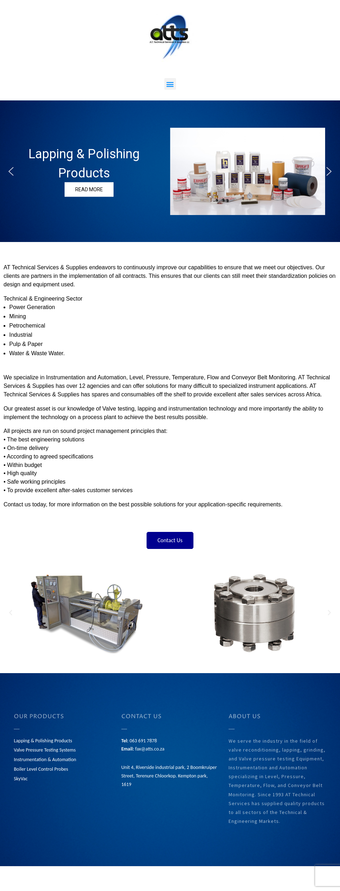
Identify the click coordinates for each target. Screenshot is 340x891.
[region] (170, 171)
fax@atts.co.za (149, 749)
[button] (170, 84)
